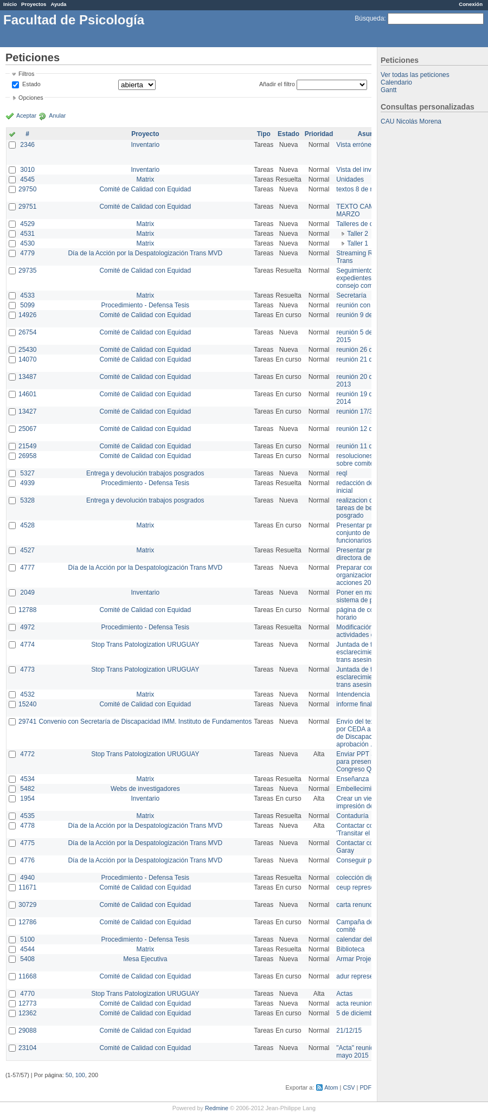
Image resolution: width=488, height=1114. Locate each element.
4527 (27, 550)
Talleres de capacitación (371, 224)
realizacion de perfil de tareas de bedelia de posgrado (368, 508)
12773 (27, 1003)
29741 (27, 721)
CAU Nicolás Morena (411, 121)
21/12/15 (349, 1030)
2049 (27, 592)
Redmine (216, 1108)
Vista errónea (355, 145)
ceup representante (364, 887)
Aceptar (26, 115)
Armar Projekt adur (363, 959)
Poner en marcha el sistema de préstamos (368, 596)
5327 (27, 473)
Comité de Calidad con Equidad (145, 189)
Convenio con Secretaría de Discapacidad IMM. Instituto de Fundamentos (145, 721)
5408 (27, 959)
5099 (27, 305)
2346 (27, 145)
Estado (31, 84)
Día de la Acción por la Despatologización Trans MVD (145, 253)
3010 (27, 169)
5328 (27, 500)
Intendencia (353, 694)
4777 (27, 567)
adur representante (363, 976)
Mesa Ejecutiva (145, 959)
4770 (27, 993)
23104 (27, 1048)
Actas (344, 993)
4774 (27, 644)
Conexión (471, 4)
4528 (27, 525)
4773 (27, 669)
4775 (27, 843)
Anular (57, 115)
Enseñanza (352, 779)
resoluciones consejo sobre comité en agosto (370, 459)
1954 (27, 798)
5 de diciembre (357, 1013)
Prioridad (319, 134)
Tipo (264, 134)
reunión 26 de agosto (366, 349)
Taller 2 (357, 233)
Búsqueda (369, 18)
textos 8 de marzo (362, 189)
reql (341, 473)
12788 (27, 610)
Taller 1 (357, 243)
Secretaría (351, 295)
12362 (27, 1013)
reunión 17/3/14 (358, 411)
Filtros (26, 73)
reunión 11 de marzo (366, 446)
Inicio (10, 4)
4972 (27, 627)
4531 (27, 233)
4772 (27, 754)
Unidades (350, 179)
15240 (27, 704)
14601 (27, 394)
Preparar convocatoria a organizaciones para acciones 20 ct (371, 575)
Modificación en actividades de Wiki (364, 631)
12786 (27, 922)
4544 (27, 949)
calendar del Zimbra (365, 939)
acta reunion (354, 1003)
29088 (27, 1030)
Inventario (145, 145)
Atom (331, 1087)
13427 (27, 411)
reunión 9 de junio (362, 315)
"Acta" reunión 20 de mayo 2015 (365, 1051)
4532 (27, 694)
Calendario (396, 82)
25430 (27, 349)
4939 (27, 483)
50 (69, 1075)
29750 (27, 189)
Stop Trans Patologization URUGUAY (145, 644)
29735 (27, 270)
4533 (27, 295)
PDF (365, 1087)
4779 (27, 253)
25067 (27, 429)
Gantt (388, 90)
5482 (27, 789)
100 (80, 1075)
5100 (27, 939)
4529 (27, 224)
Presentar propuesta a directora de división (368, 554)
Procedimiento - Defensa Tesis (145, 305)
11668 (27, 976)
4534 (27, 779)
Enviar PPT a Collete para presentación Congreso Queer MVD (368, 761)
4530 (27, 243)
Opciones (30, 97)
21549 (27, 446)
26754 (27, 332)
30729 (27, 905)
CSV (349, 1087)
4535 (27, 816)
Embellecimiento (360, 789)
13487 (27, 377)
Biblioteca (350, 949)
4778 (27, 825)
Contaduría (352, 816)
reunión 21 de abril (363, 359)
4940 (27, 877)
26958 (27, 456)
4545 (27, 179)
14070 (27, 359)
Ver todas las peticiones (415, 75)
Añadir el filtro (277, 84)
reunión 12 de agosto (366, 429)
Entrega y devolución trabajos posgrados (145, 473)
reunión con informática (370, 305)
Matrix (145, 179)
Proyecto (145, 134)
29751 (27, 206)
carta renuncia (356, 905)
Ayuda (58, 4)
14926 (27, 315)
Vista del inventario (363, 169)
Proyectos (33, 4)
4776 (27, 860)
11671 (27, 887)
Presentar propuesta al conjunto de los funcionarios (369, 532)
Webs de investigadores (145, 789)
